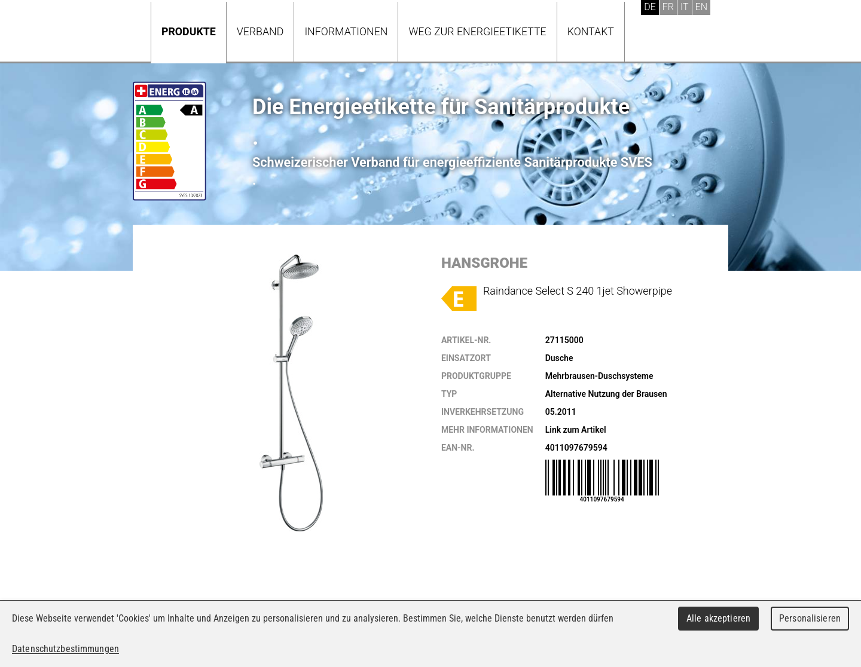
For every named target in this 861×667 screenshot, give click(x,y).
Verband (260, 31)
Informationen (345, 31)
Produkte (188, 31)
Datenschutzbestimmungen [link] (65, 648)
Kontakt (590, 31)
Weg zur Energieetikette (477, 31)
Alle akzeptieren (718, 618)
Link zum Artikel (575, 430)
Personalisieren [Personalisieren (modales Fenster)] (810, 618)
